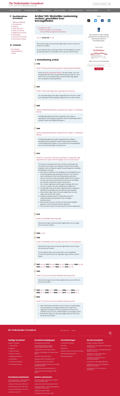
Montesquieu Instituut (29, 5)
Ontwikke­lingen (46, 10)
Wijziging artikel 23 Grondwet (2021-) (44, 359)
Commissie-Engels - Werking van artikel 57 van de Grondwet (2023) (46, 380)
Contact (73, 330)
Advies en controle (18, 30)
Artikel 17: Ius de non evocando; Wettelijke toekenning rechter (55, 275)
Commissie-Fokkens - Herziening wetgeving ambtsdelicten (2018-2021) (46, 387)
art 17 (42, 290)
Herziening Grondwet (19, 39)
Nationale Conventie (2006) (42, 390)
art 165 (43, 233)
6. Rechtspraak (12, 359)
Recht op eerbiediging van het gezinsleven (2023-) (46, 353)
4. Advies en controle (14, 353)
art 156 (43, 264)
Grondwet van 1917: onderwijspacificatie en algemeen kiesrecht (99, 350)
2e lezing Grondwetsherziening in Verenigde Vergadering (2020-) (46, 365)
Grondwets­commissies (75, 10)
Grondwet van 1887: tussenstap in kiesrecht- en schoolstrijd (96, 354)
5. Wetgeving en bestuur (15, 356)
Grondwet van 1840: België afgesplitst (97, 361)
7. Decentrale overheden (15, 361)
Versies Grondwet (59, 10)
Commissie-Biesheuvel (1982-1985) (18, 386)
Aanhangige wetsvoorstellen (42, 343)
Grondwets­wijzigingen (31, 10)
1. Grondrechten (13, 345)
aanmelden (99, 69)
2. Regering (11, 348)
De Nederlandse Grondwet (26, 3)
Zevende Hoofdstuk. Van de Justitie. (50, 30)
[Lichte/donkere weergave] (109, 10)
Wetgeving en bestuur (19, 33)
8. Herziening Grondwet (15, 364)
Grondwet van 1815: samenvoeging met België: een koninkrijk (98, 365)
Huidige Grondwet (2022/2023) (95, 343)
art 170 (43, 267)
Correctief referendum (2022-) (42, 356)
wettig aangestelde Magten (53, 73)
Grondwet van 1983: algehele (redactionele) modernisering (99, 346)
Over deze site (65, 330)
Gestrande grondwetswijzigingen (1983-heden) (45, 371)
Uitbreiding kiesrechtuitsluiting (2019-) (45, 368)
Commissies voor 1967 (14, 392)
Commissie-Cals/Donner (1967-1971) (18, 389)
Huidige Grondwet (15, 10)
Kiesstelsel (64, 345)
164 (53, 38)
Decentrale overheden (20, 37)
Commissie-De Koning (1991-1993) (44, 393)
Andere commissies (92, 10)
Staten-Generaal (18, 28)
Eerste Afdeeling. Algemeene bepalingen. (53, 32)
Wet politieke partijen (67, 356)
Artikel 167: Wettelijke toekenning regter (48, 218)
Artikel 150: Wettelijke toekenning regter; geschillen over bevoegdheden (58, 242)
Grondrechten (17, 24)
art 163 (71, 264)
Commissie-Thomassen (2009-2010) (18, 384)
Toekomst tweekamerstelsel (68, 353)
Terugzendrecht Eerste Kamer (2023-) (44, 349)
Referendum (64, 348)
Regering (15, 26)
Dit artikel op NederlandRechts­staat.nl (17, 51)
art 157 (62, 264)
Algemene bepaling (19, 22)
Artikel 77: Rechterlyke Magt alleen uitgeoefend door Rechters (55, 91)
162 (38, 38)
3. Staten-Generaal (13, 351)
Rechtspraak (16, 35)
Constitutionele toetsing (67, 343)
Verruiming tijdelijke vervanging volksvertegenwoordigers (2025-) (43, 346)
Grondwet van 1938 (44, 28)
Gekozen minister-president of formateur (72, 351)
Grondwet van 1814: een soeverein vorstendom (96, 369)
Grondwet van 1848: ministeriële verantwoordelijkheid (96, 358)
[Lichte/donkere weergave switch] (109, 10)
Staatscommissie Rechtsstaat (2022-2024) (45, 384)
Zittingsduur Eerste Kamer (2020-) (43, 361)
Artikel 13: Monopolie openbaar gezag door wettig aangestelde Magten (58, 68)
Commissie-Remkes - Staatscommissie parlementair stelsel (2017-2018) (19, 380)
